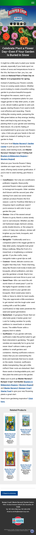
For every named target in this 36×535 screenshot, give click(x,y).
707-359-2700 (13, 509)
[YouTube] (25, 24)
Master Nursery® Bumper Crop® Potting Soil (25, 431)
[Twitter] (11, 24)
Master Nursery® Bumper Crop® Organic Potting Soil (10, 436)
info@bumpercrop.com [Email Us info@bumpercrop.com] (21, 511)
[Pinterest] (21, 24)
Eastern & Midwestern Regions (14, 156)
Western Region (7, 159)
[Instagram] (14, 24)
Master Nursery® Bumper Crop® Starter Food (25, 466)
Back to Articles (9, 493)
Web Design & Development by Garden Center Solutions (20, 530)
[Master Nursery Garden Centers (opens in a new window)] (18, 19)
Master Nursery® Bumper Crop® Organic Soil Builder (10, 471)
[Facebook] (18, 24)
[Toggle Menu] (32, 3)
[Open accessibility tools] (32, 531)
